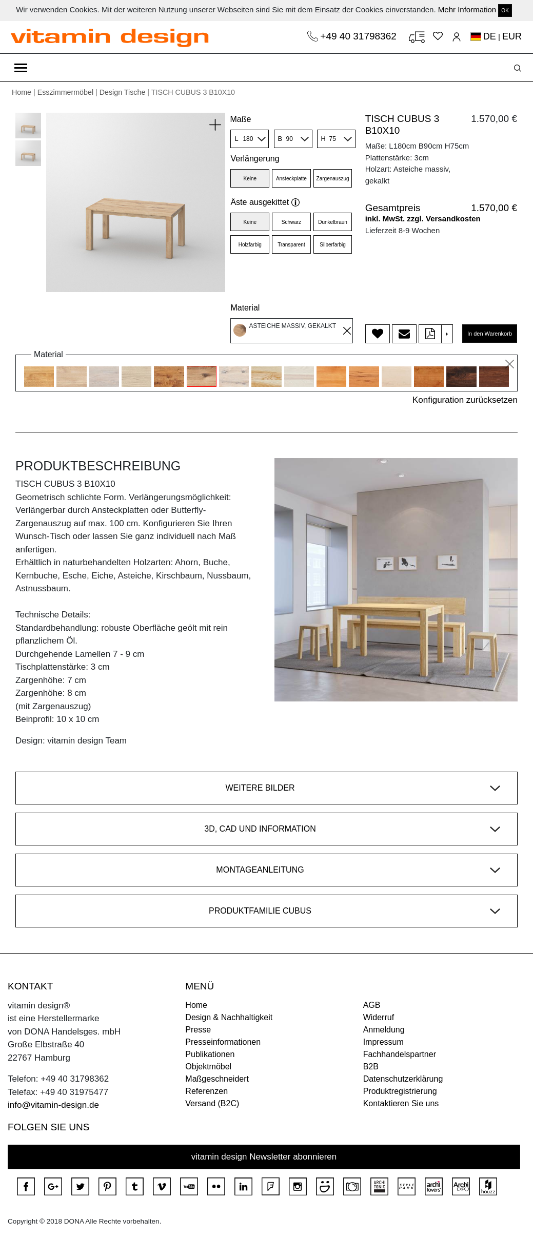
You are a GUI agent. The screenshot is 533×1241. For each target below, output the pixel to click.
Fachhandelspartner (399, 1054)
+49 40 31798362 (359, 36)
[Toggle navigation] (20, 67)
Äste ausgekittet (265, 202)
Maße (240, 119)
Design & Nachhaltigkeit (228, 1017)
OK (504, 10)
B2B (371, 1066)
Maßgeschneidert (217, 1078)
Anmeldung (384, 1029)
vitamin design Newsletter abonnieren (264, 1157)
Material (245, 307)
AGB (372, 1005)
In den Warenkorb (489, 333)
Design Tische (123, 92)
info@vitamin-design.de (53, 1105)
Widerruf (378, 1017)
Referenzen (206, 1091)
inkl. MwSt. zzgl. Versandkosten (423, 218)
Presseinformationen (223, 1042)
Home (21, 92)
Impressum (383, 1042)
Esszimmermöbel (65, 92)
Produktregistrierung (400, 1091)
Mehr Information (467, 9)
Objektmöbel (208, 1066)
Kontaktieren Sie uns (401, 1103)
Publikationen (209, 1054)
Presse (198, 1029)
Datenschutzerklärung (403, 1078)
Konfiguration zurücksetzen (465, 400)
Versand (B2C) (212, 1103)
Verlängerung (254, 158)
